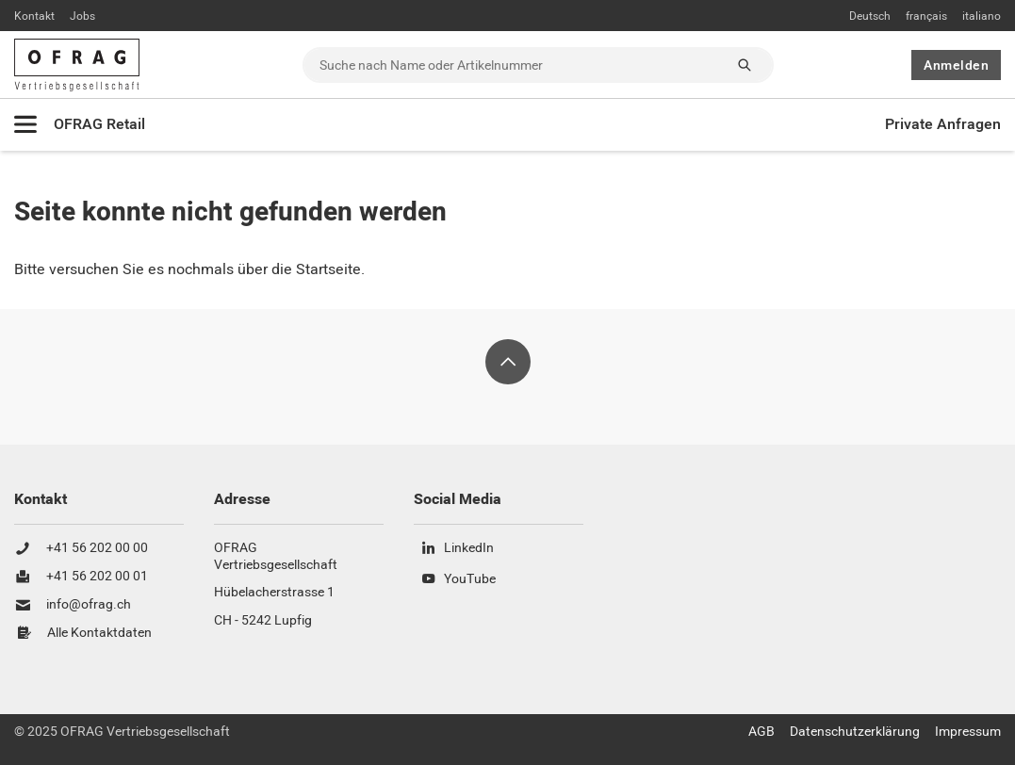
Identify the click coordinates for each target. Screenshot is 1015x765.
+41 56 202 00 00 (97, 548)
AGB (761, 731)
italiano (981, 16)
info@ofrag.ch (88, 604)
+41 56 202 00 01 (97, 576)
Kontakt (34, 16)
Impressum (968, 731)
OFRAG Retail (99, 124)
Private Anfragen (943, 124)
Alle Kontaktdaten (99, 633)
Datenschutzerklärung (855, 731)
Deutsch (870, 16)
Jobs (82, 16)
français (926, 16)
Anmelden (956, 65)
